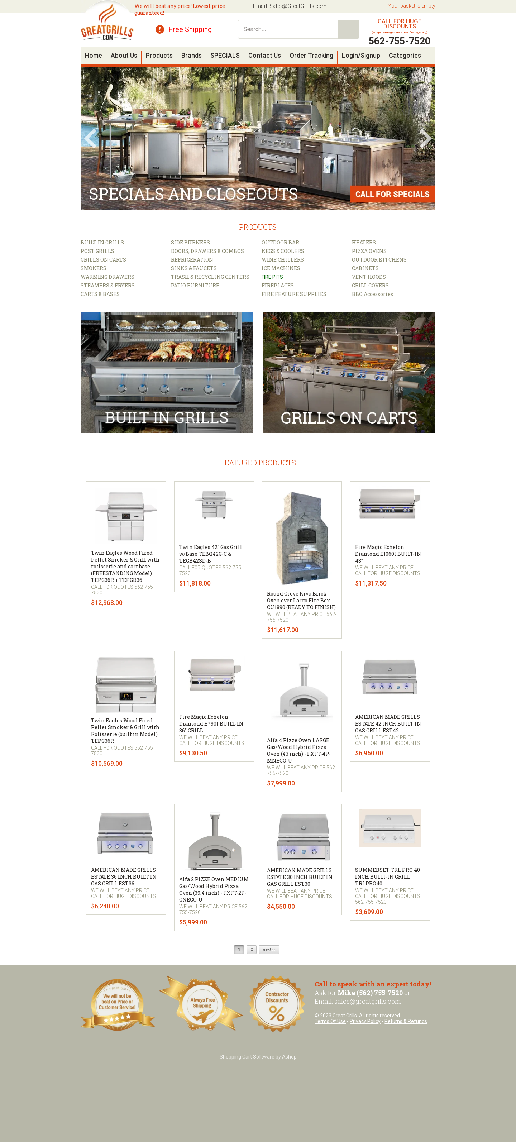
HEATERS (364, 242)
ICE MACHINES (281, 268)
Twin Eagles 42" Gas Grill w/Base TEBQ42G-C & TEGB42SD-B (210, 554)
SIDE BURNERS (190, 242)
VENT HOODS (369, 276)
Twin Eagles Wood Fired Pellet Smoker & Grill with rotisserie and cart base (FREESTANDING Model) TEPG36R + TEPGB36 (125, 566)
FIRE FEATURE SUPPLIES (294, 294)
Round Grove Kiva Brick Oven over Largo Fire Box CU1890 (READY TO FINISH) (301, 600)
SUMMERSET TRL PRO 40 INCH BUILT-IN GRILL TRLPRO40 (387, 876)
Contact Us (264, 55)
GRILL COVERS (370, 285)
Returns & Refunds (405, 1021)
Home (93, 55)
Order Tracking (311, 55)
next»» (269, 949)
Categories (405, 55)
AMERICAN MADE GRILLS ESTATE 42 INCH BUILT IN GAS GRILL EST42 (388, 723)
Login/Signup (361, 55)
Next (426, 138)
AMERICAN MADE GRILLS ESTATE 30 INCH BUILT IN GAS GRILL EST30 (300, 877)
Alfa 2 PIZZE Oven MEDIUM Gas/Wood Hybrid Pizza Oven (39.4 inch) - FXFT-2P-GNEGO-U (214, 889)
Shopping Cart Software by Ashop (258, 1057)
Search (348, 29)
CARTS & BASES (100, 294)
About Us (124, 55)
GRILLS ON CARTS (103, 259)
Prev (90, 138)
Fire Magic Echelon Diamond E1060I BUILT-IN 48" (388, 554)
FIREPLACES (278, 285)
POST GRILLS (97, 251)
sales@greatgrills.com (367, 1001)
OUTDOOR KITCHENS (379, 259)
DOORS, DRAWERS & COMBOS (207, 251)
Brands (191, 55)
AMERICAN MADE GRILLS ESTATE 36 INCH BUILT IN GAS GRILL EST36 (124, 876)
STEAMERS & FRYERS (108, 285)
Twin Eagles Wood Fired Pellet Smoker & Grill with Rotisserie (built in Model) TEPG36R (125, 730)
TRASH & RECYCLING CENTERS (210, 276)
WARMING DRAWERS (107, 276)
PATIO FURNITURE (195, 285)
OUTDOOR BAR (280, 242)
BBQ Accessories (372, 294)
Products (159, 55)
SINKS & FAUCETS (194, 268)
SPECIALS (225, 55)
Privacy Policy (365, 1021)
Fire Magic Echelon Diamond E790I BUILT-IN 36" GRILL (211, 723)
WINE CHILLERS (283, 259)
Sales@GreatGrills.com (297, 6)
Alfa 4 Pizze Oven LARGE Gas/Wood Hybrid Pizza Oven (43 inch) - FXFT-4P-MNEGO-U (299, 750)
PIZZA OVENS (369, 251)
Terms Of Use (330, 1021)
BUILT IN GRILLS (102, 242)
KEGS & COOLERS (283, 251)
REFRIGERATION (192, 259)
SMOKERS (93, 268)
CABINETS (365, 268)
